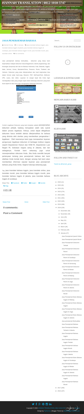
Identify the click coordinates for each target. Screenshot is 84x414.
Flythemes (47, 411)
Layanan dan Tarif (57, 20)
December (64, 211)
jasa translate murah (38, 51)
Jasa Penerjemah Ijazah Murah (71, 239)
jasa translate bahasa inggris (36, 45)
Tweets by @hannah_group (62, 164)
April (62, 223)
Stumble (41, 183)
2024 (59, 188)
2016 (59, 391)
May (62, 220)
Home (22, 20)
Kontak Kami (74, 20)
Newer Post (6, 202)
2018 (59, 207)
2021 (59, 198)
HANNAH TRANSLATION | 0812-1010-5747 (34, 2)
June (62, 217)
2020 (59, 201)
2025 (59, 185)
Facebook (15, 183)
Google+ (32, 183)
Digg (5, 186)
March (63, 226)
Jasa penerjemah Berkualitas (71, 321)
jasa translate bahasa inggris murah (20, 51)
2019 (59, 204)
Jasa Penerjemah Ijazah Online (72, 236)
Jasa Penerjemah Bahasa (19, 40)
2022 (59, 195)
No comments (19, 53)
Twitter (24, 183)
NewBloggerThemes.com (72, 411)
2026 (59, 182)
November (64, 214)
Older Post (46, 202)
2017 (59, 388)
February (64, 230)
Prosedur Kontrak (36, 20)
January (63, 233)
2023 (59, 191)
